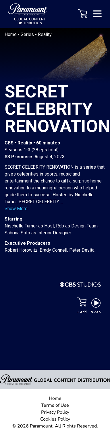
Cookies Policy (55, 419)
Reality (45, 34)
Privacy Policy (55, 412)
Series (28, 34)
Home (11, 34)
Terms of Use (55, 405)
